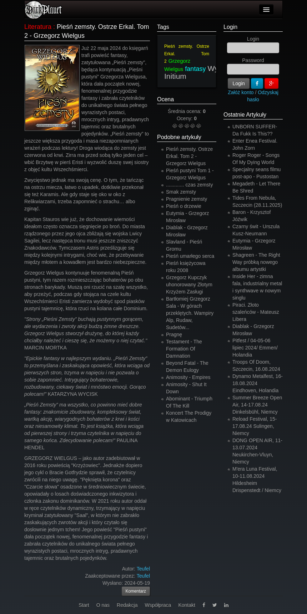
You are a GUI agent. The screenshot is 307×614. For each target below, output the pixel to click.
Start (84, 605)
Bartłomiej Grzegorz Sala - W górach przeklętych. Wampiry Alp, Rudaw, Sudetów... (189, 313)
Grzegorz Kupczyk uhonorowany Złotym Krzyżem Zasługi (189, 285)
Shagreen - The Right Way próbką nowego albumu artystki (256, 262)
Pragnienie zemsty (186, 199)
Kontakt (186, 605)
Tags (163, 27)
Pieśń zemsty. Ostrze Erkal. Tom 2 (186, 54)
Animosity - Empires (188, 377)
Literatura (37, 26)
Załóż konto (240, 92)
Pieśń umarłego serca (190, 256)
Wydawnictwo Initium (208, 72)
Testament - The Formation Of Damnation (184, 349)
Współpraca (158, 605)
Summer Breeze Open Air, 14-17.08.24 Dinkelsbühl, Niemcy (257, 405)
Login (230, 27)
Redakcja (127, 605)
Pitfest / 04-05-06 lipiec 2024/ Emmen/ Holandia (255, 348)
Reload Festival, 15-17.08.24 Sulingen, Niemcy (254, 426)
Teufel (143, 576)
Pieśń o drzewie (183, 206)
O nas (103, 605)
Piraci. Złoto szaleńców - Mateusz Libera (255, 312)
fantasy (195, 68)
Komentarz (136, 591)
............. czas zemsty (189, 185)
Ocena (165, 99)
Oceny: (185, 118)
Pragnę (174, 334)
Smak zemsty (181, 192)
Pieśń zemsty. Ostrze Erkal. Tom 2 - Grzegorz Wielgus (189, 156)
